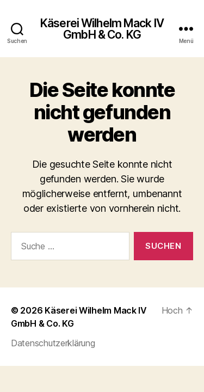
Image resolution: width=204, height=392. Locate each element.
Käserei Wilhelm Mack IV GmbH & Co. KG (102, 28)
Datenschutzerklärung (53, 343)
